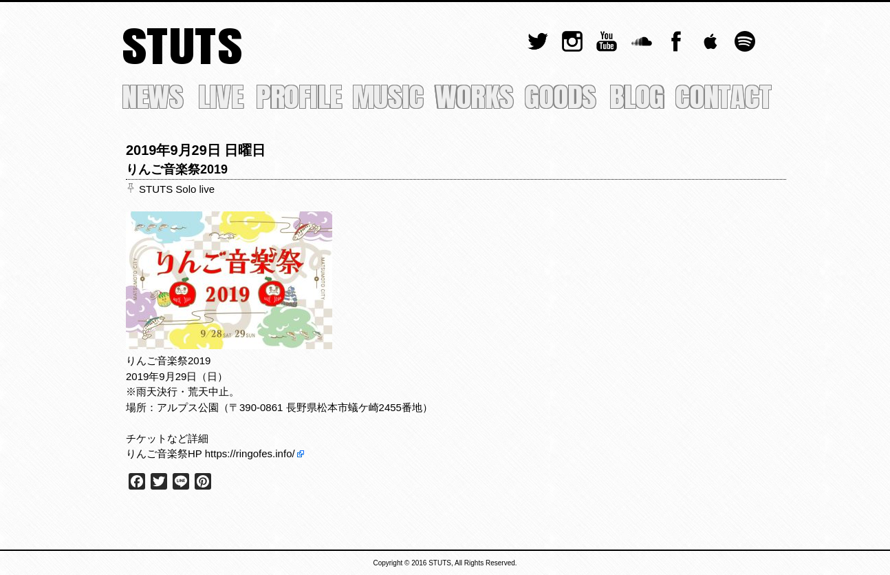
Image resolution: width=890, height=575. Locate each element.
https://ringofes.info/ (250, 453)
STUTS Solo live (177, 189)
